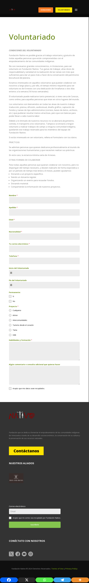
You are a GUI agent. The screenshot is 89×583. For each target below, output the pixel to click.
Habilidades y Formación (20, 340)
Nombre (13, 195)
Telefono (14, 256)
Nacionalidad (15, 232)
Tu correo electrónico (19, 244)
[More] (80, 579)
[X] (27, 579)
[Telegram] (62, 579)
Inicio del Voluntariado (19, 268)
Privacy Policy (71, 568)
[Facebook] (9, 579)
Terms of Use (57, 568)
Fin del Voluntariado (18, 280)
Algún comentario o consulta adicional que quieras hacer (34, 364)
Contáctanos (27, 450)
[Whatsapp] (44, 579)
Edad (12, 219)
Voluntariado (64, 10)
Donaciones (46, 10)
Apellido (13, 207)
